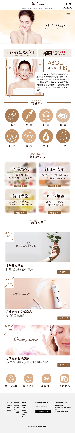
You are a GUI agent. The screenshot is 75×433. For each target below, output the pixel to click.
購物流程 (24, 405)
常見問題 (16, 412)
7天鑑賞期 (24, 412)
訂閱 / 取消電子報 (43, 411)
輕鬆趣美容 (29, 8)
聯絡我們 (9, 405)
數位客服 (9, 408)
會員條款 (16, 405)
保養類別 (41, 8)
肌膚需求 (46, 8)
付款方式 (24, 408)
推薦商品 (24, 8)
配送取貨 (24, 410)
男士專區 (51, 8)
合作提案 (9, 410)
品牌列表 (35, 8)
